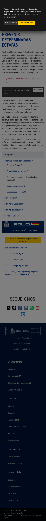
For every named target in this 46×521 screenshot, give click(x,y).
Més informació (11, 23)
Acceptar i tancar (27, 23)
